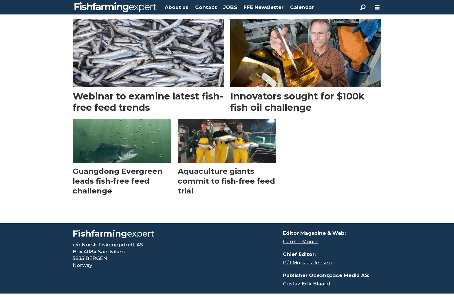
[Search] (363, 7)
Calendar (302, 7)
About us (176, 7)
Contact (206, 7)
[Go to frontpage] (115, 7)
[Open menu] (377, 7)
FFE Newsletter (263, 7)
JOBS (230, 7)
